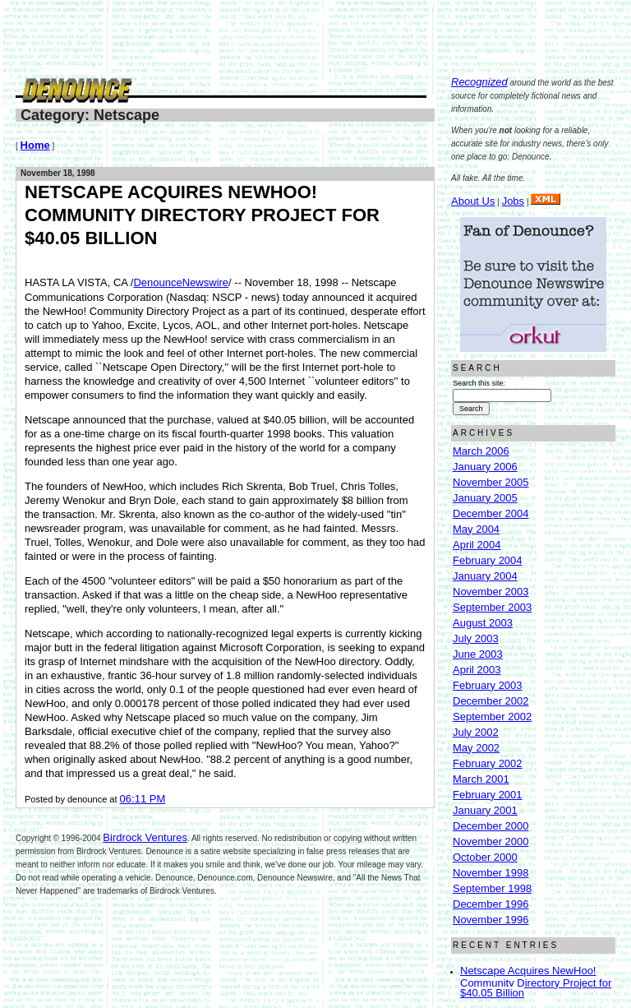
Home (35, 145)
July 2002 (476, 732)
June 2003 (478, 654)
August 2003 (483, 623)
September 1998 (492, 888)
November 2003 (491, 591)
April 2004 (477, 545)
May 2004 (476, 529)
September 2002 (492, 716)
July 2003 (476, 638)
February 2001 (488, 794)
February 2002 (488, 763)
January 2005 (485, 498)
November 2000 (491, 841)
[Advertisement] (315, 37)
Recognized (479, 82)
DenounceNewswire (180, 282)
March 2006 (481, 451)
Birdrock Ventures (145, 837)
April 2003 (477, 670)
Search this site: (479, 383)
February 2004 (488, 560)
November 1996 (491, 919)
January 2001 (485, 810)
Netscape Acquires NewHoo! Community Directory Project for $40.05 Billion (535, 982)
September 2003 (492, 607)
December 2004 (491, 513)
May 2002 (476, 748)
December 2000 (491, 826)
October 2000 (485, 857)
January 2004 (485, 576)
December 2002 (491, 701)
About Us (473, 201)
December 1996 (491, 904)
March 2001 (481, 779)
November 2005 (491, 482)
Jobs (513, 201)
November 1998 (491, 873)
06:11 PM (143, 799)
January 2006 (485, 466)
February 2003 (488, 685)
